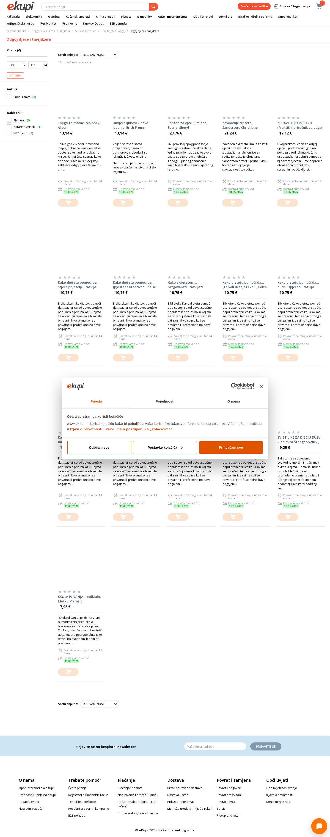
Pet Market (48, 23)
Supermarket (287, 16)
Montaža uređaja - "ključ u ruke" (189, 808)
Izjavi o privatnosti (86, 429)
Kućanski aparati (78, 16)
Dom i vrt (225, 16)
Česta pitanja (77, 788)
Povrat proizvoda (229, 795)
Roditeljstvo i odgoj (113, 31)
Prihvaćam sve (231, 447)
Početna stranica (16, 31)
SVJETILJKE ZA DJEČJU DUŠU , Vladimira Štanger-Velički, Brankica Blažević (300, 439)
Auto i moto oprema (172, 16)
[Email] (215, 746)
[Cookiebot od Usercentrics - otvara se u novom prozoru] (234, 386)
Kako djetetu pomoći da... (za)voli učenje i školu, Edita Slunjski (245, 284)
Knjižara (65, 31)
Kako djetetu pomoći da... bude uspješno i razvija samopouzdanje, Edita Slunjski (298, 284)
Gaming (54, 16)
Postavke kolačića (165, 447)
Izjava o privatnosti (279, 795)
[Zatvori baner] (261, 386)
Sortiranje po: (68, 55)
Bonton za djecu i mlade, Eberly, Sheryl (187, 125)
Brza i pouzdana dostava (184, 788)
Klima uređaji (105, 16)
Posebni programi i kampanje (88, 808)
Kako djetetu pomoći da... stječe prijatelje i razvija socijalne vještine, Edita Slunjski (78, 284)
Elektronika (34, 16)
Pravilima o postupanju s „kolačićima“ (138, 429)
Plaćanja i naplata (130, 788)
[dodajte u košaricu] (68, 203)
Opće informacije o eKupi (36, 788)
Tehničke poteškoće (82, 802)
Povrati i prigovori (229, 788)
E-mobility (144, 16)
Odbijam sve (99, 447)
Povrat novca (226, 802)
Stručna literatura (85, 31)
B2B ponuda (118, 23)
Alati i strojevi (203, 16)
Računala (13, 16)
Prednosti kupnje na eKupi (37, 795)
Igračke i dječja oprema (255, 16)
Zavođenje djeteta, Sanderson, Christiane (240, 125)
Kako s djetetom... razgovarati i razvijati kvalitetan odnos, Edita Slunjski (186, 284)
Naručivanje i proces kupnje (137, 795)
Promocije (69, 23)
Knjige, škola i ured (20, 23)
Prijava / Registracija (291, 6)
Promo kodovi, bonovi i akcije (138, 813)
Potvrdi (15, 75)
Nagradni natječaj (31, 808)
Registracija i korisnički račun (88, 795)
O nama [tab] (233, 401)
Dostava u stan (177, 795)
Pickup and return (229, 815)
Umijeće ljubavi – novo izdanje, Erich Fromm (130, 125)
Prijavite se (266, 746)
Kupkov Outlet (93, 23)
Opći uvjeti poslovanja (281, 788)
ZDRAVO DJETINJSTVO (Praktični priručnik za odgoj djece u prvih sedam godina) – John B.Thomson (300, 125)
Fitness (126, 16)
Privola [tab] (96, 401)
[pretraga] (153, 7)
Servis (221, 808)
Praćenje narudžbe (254, 6)
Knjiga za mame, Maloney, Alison (79, 125)
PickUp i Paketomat (180, 802)
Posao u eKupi (29, 802)
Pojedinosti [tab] (165, 401)
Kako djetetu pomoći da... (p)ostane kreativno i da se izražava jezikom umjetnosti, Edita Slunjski (134, 284)
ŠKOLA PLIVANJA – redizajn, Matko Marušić (79, 598)
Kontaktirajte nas (278, 802)
